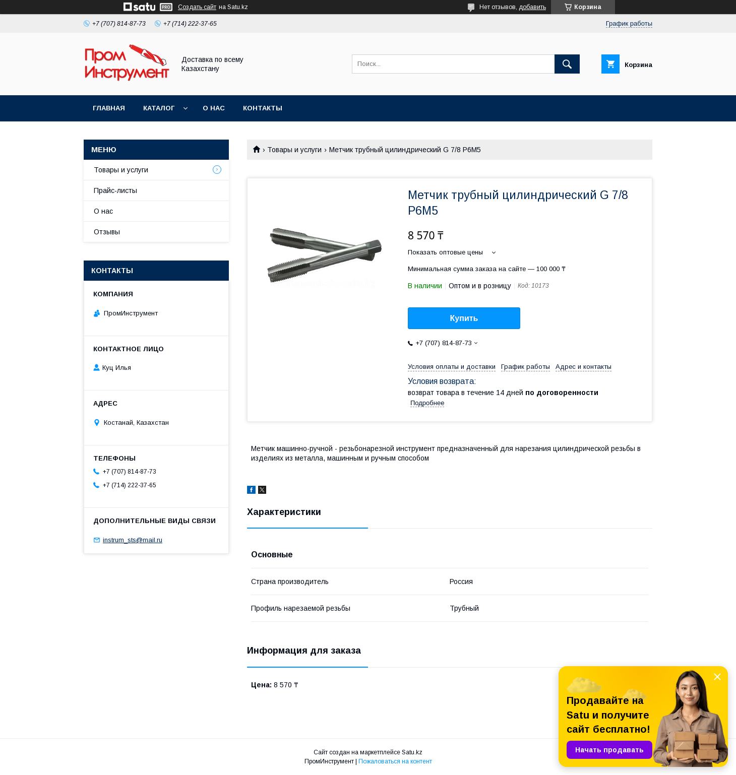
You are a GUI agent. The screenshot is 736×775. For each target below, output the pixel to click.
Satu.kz (412, 752)
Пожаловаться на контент (395, 761)
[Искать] (567, 64)
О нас (214, 108)
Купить (464, 318)
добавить (532, 7)
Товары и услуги (294, 150)
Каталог (158, 108)
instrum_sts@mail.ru (132, 540)
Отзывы (107, 232)
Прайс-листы (115, 190)
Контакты (262, 108)
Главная (109, 108)
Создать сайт (197, 7)
